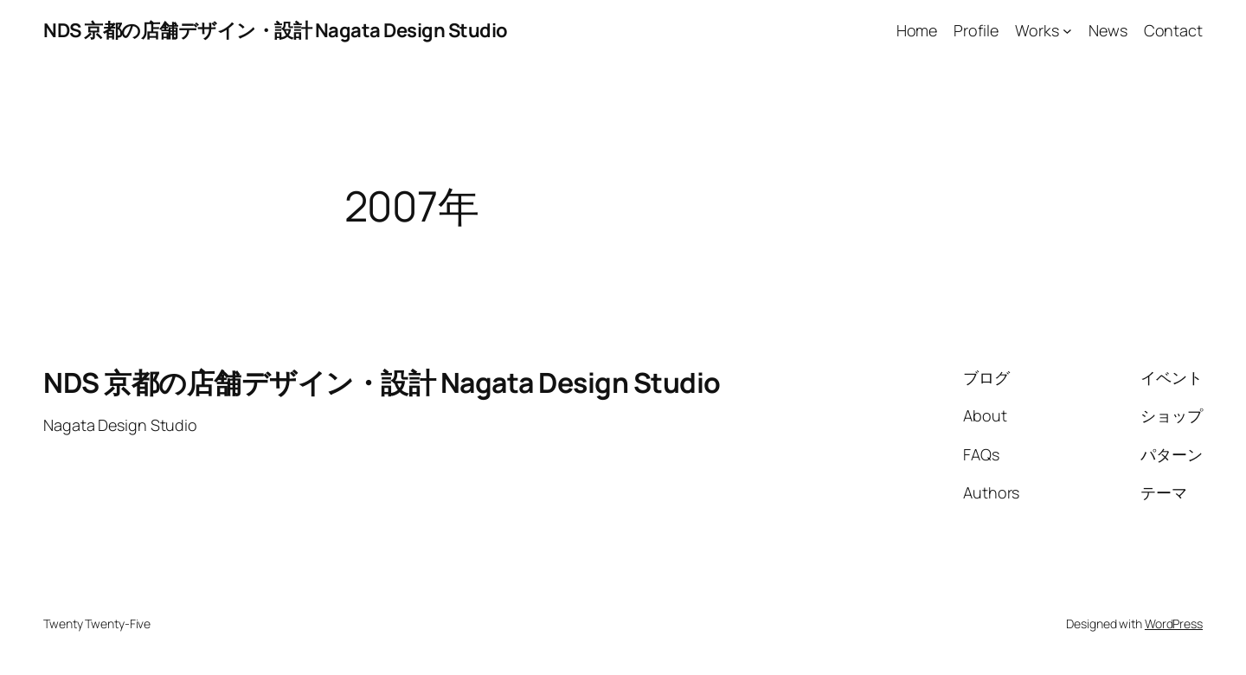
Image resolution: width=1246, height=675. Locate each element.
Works (1037, 30)
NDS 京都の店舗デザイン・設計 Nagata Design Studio (275, 30)
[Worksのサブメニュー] (1067, 30)
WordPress (1174, 623)
